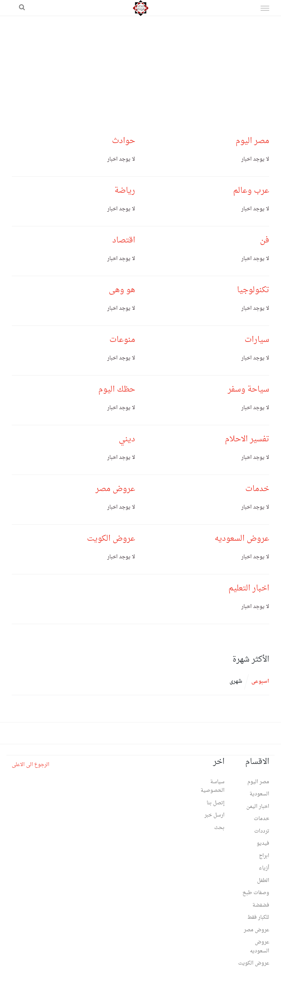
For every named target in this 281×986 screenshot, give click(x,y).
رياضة (124, 190)
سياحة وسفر (248, 389)
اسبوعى (260, 681)
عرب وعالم (251, 190)
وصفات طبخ (255, 893)
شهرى (236, 681)
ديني (127, 439)
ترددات (261, 831)
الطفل (263, 881)
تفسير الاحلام (247, 439)
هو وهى (122, 290)
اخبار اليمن (257, 806)
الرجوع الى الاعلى (30, 765)
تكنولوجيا (253, 290)
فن (264, 240)
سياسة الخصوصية (213, 786)
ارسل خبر (214, 815)
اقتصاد (123, 240)
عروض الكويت (111, 538)
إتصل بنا (216, 803)
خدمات (257, 488)
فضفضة (260, 905)
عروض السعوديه (242, 538)
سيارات (257, 339)
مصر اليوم (252, 140)
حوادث (123, 140)
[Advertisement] (140, 70)
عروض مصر (115, 488)
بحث (219, 828)
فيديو (263, 843)
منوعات (122, 339)
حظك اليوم (116, 389)
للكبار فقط (258, 917)
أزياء (264, 868)
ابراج (264, 856)
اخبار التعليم (248, 588)
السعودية (259, 794)
